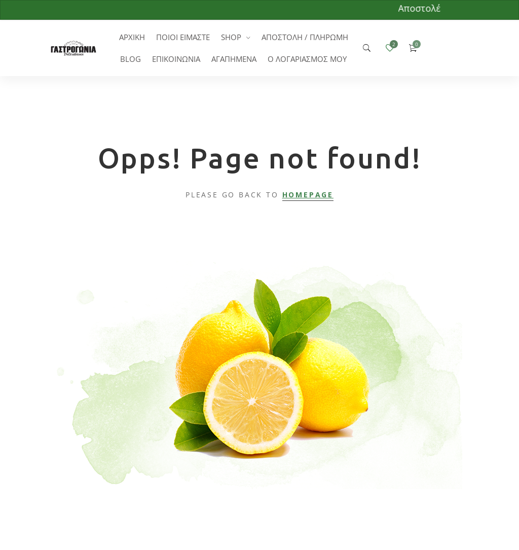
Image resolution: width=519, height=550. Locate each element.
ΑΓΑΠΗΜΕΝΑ (233, 59)
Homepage (307, 194)
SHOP (231, 37)
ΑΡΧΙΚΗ (132, 37)
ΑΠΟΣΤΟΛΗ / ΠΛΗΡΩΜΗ (305, 37)
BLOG (130, 59)
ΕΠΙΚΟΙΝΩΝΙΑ (176, 59)
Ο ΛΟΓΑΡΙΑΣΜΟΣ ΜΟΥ (307, 59)
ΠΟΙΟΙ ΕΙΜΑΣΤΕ (183, 37)
